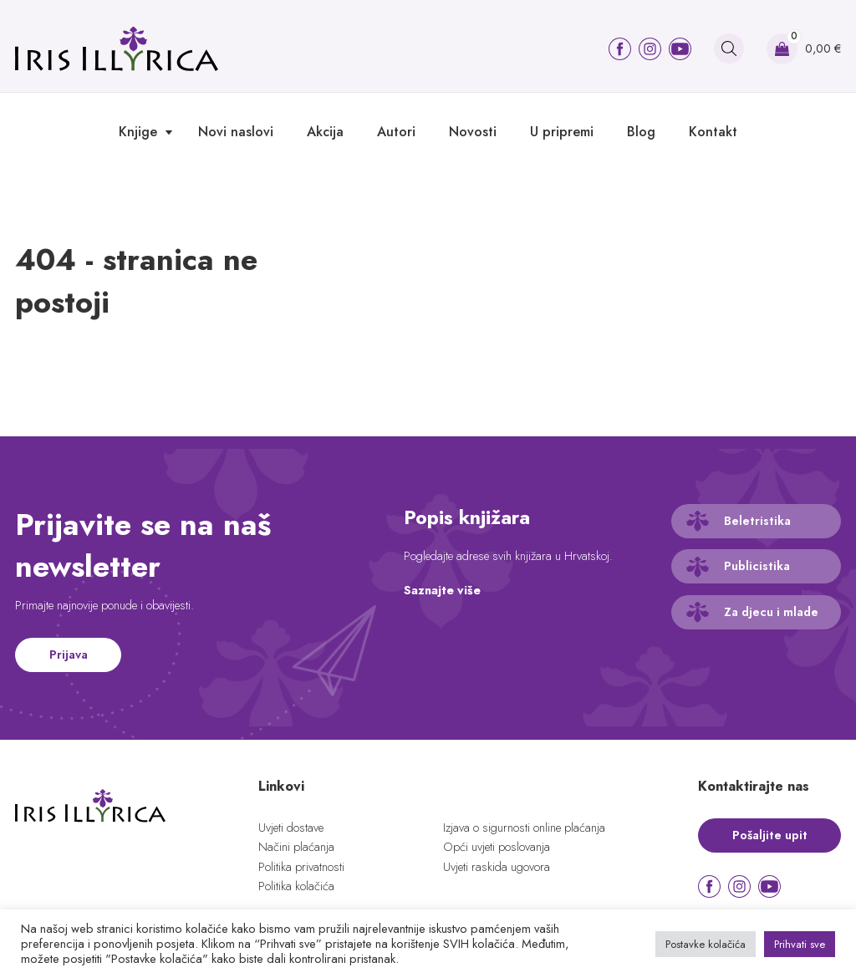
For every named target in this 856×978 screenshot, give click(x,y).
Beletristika (757, 520)
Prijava (68, 654)
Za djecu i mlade (771, 612)
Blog (641, 131)
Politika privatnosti (301, 866)
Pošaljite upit (770, 835)
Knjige (138, 131)
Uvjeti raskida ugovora (496, 866)
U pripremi (562, 131)
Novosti (473, 131)
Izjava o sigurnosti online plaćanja (524, 827)
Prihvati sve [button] (799, 944)
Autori (396, 131)
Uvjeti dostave (291, 827)
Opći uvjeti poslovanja (496, 846)
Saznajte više (442, 590)
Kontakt (713, 131)
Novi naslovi (235, 131)
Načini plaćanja (296, 846)
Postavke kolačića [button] (705, 944)
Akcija (325, 131)
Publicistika (757, 566)
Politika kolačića (296, 886)
